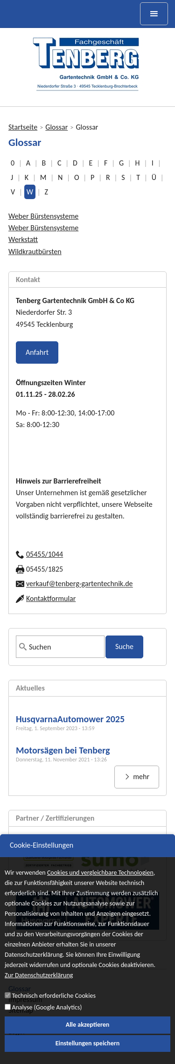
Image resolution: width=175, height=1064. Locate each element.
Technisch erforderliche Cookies (53, 1004)
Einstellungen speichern (88, 1052)
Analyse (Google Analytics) (47, 1015)
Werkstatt (23, 239)
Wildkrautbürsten (35, 251)
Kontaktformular (51, 598)
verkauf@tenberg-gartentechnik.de (79, 584)
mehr (140, 776)
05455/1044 (44, 554)
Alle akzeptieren (88, 1033)
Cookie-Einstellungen (41, 854)
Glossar (56, 127)
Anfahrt (37, 352)
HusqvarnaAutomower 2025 (70, 719)
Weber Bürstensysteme (43, 216)
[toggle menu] (154, 13)
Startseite (22, 127)
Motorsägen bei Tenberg (63, 750)
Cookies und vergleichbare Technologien (100, 881)
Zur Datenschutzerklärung (39, 984)
